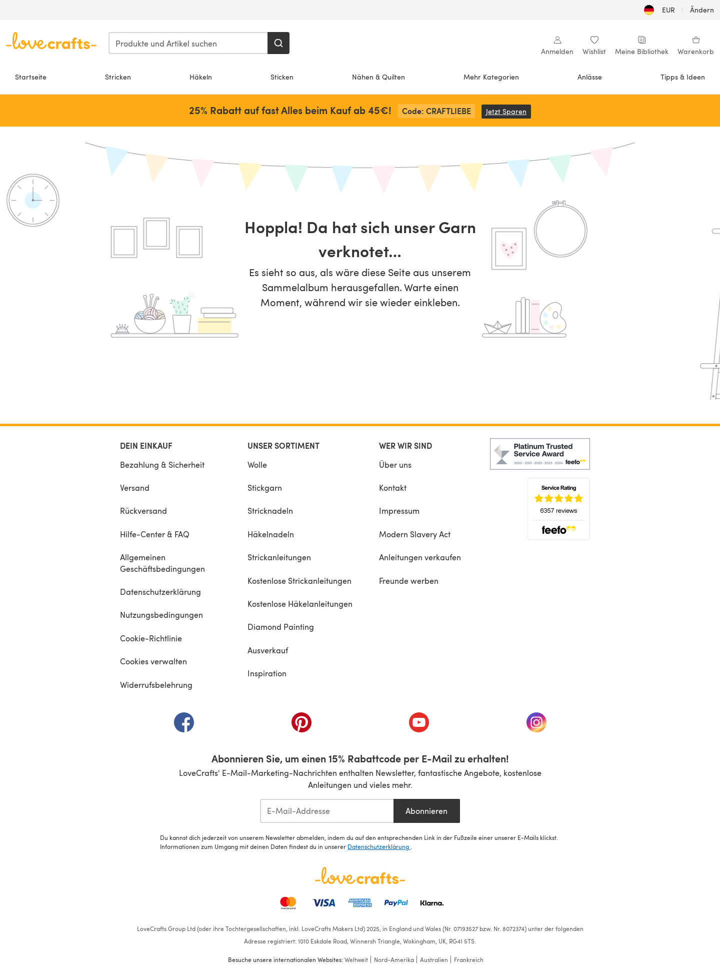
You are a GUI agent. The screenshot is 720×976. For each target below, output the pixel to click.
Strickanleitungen (279, 557)
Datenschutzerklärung (160, 591)
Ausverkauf (268, 650)
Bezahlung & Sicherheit (162, 464)
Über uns (395, 464)
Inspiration (267, 673)
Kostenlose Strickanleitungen (300, 580)
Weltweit (356, 959)
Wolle (257, 464)
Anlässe (590, 77)
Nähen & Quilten (378, 77)
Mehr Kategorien (491, 77)
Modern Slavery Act (414, 534)
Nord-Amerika (394, 959)
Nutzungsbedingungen (161, 614)
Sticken (282, 77)
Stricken (118, 77)
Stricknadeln (270, 510)
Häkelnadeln (271, 534)
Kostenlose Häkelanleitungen (300, 603)
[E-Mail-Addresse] (327, 811)
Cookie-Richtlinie (151, 638)
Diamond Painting (281, 626)
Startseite (30, 77)
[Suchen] (279, 43)
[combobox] (188, 43)
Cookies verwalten (153, 661)
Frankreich (469, 959)
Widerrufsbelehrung (156, 684)
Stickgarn (265, 487)
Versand (135, 487)
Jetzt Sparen (508, 111)
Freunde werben (408, 580)
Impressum (399, 510)
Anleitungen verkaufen (420, 557)
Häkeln (201, 77)
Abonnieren (427, 810)
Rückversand (143, 510)
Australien (434, 959)
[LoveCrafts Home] (360, 875)
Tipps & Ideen (682, 77)
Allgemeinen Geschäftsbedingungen (162, 562)
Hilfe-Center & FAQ (155, 534)
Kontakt (392, 487)
